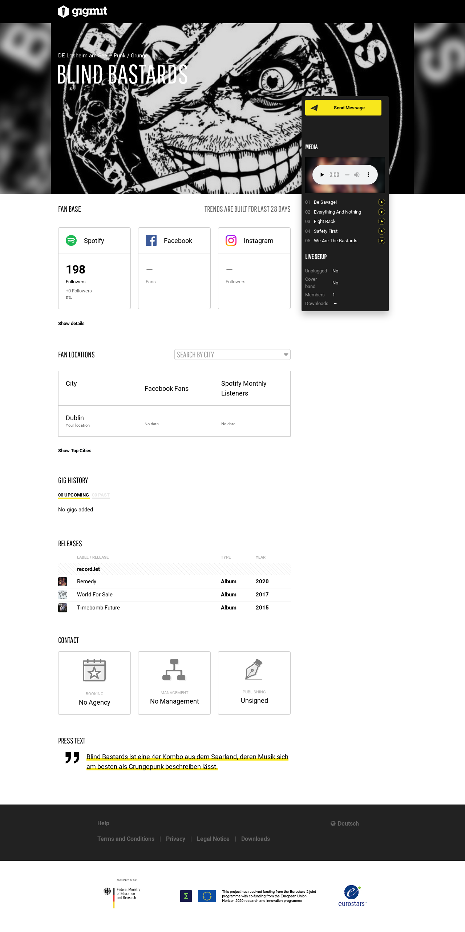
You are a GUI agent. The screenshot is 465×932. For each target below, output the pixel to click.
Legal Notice (213, 838)
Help (103, 823)
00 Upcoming (74, 495)
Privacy (175, 838)
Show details (71, 323)
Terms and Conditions (125, 838)
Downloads (255, 838)
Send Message (349, 107)
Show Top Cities (75, 451)
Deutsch (348, 823)
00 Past (101, 495)
